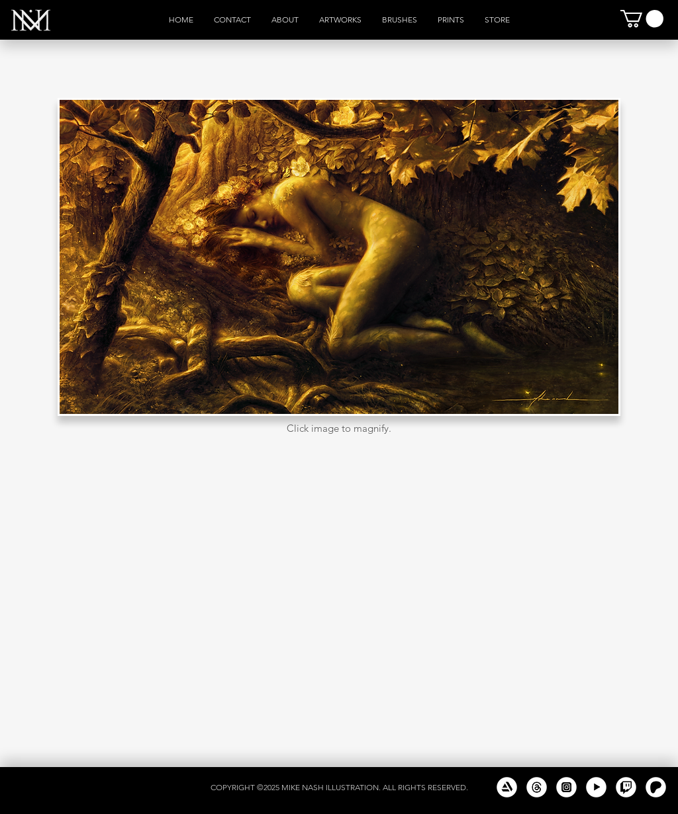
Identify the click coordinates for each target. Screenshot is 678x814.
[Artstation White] (506, 787)
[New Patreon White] (655, 787)
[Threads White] (536, 787)
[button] (641, 19)
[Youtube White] (596, 787)
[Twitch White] (626, 787)
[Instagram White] (566, 787)
